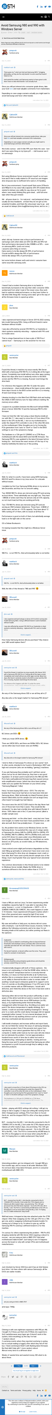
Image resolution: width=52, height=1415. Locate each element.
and (12, 105)
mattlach (13, 463)
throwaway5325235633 (19, 888)
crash (23, 32)
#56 (49, 1159)
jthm (11, 305)
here (11, 89)
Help (34, 1390)
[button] (3, 17)
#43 (49, 172)
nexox (11, 271)
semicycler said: (9, 668)
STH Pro (4, 1387)
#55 (49, 1076)
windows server (37, 32)
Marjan (12, 1149)
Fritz (11, 1253)
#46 (49, 316)
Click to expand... (26, 635)
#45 (49, 281)
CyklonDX (13, 115)
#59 (49, 1290)
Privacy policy (26, 1390)
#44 (49, 235)
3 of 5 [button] (26, 1366)
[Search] (49, 17)
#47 (49, 365)
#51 (49, 607)
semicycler (14, 355)
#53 (49, 716)
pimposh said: (8, 131)
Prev (18, 1366)
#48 (49, 473)
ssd (28, 32)
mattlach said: (8, 67)
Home (39, 1390)
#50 (49, 572)
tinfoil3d (12, 1315)
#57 (49, 1189)
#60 (49, 1325)
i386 (11, 1280)
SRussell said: (8, 723)
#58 (49, 1263)
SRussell (13, 597)
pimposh (13, 50)
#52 (49, 661)
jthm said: (7, 614)
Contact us (5, 1390)
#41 (49, 61)
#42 (49, 125)
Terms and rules (15, 1390)
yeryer (5, 32)
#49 (49, 549)
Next (34, 1366)
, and (15, 879)
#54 (49, 898)
